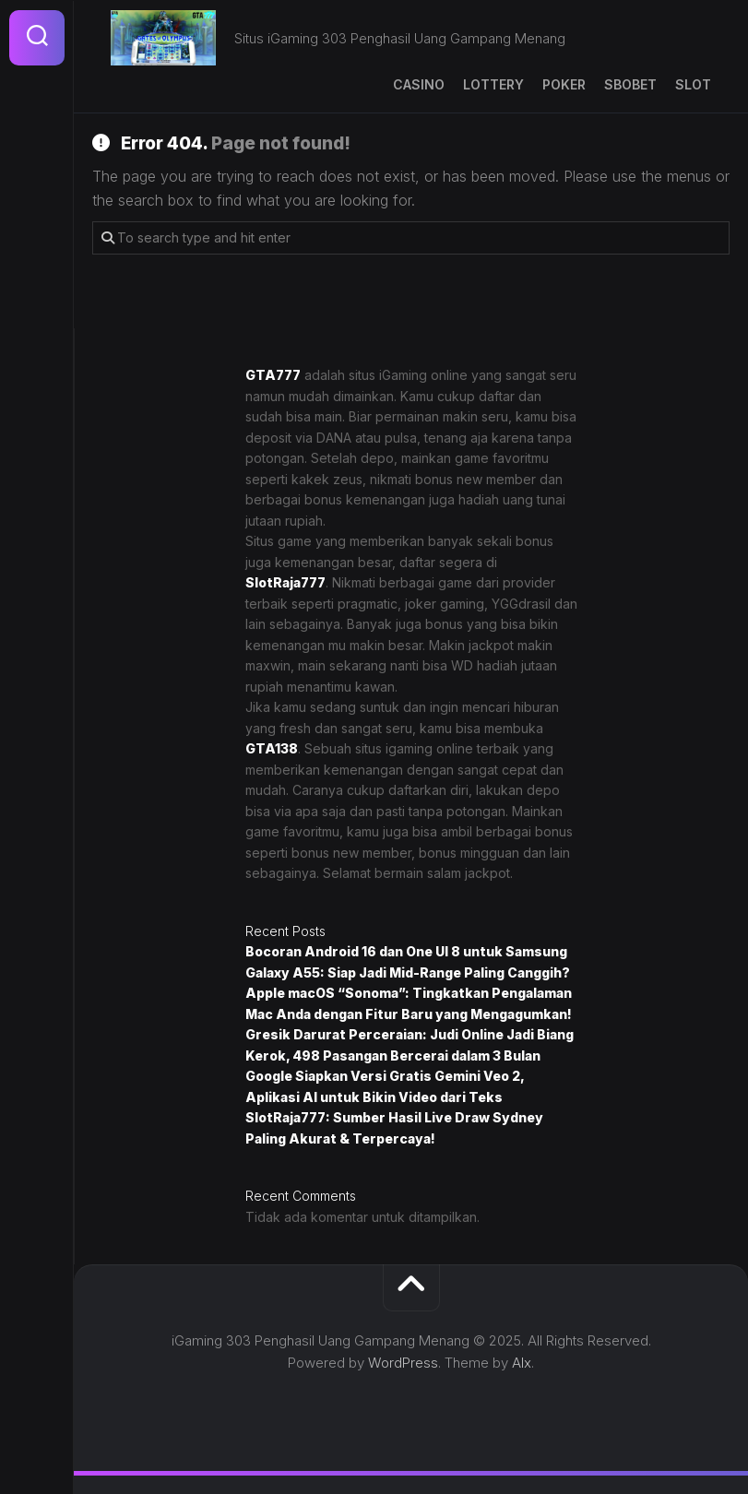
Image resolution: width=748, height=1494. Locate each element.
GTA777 (273, 375)
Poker (564, 84)
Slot (693, 84)
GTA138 (271, 748)
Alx (521, 1362)
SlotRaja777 (285, 582)
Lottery (493, 84)
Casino (419, 84)
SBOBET (630, 84)
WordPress (403, 1362)
